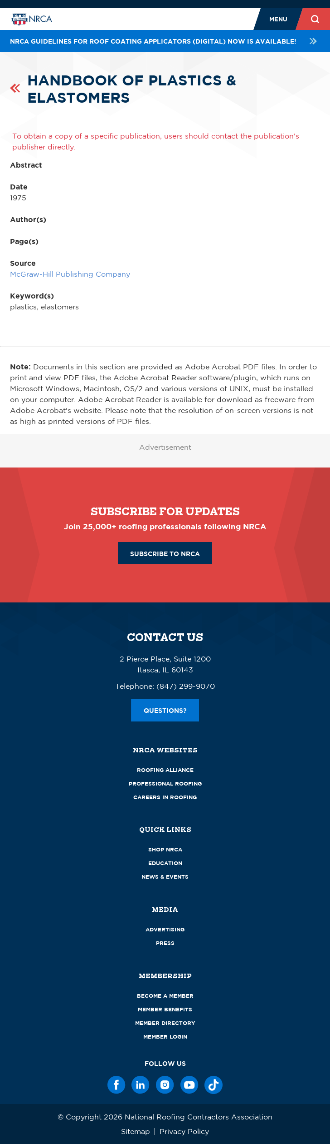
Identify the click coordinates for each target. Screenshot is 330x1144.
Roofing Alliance (165, 769)
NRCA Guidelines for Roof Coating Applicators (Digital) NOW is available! (165, 41)
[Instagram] (165, 1085)
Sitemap (135, 1131)
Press (165, 943)
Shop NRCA (165, 849)
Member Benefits (165, 1009)
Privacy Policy (184, 1131)
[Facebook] (116, 1085)
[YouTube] (189, 1085)
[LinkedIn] (140, 1085)
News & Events (165, 876)
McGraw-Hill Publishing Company (70, 274)
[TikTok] (213, 1085)
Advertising (165, 929)
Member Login (165, 1036)
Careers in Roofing (165, 797)
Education (165, 863)
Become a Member (165, 995)
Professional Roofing (165, 783)
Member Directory (165, 1023)
